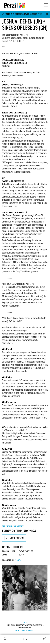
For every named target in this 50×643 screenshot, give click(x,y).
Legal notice (30, 630)
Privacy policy (20, 630)
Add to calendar (14, 538)
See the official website (13, 526)
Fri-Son (18, 560)
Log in (25, 622)
